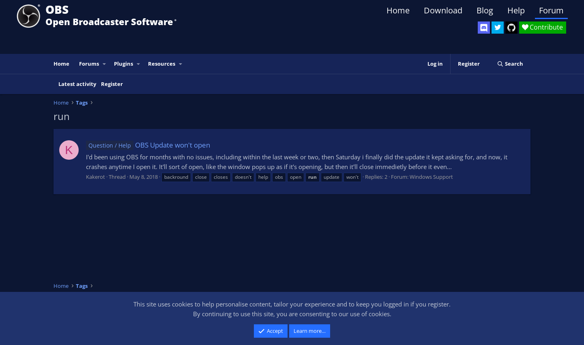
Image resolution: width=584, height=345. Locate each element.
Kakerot (95, 176)
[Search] (510, 64)
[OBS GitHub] (511, 27)
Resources (161, 63)
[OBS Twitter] (498, 27)
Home (398, 10)
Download (443, 10)
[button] (105, 64)
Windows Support (431, 176)
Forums (89, 63)
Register (112, 84)
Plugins (123, 63)
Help (516, 10)
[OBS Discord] (484, 27)
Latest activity (77, 84)
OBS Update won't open (148, 145)
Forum (551, 10)
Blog (485, 10)
